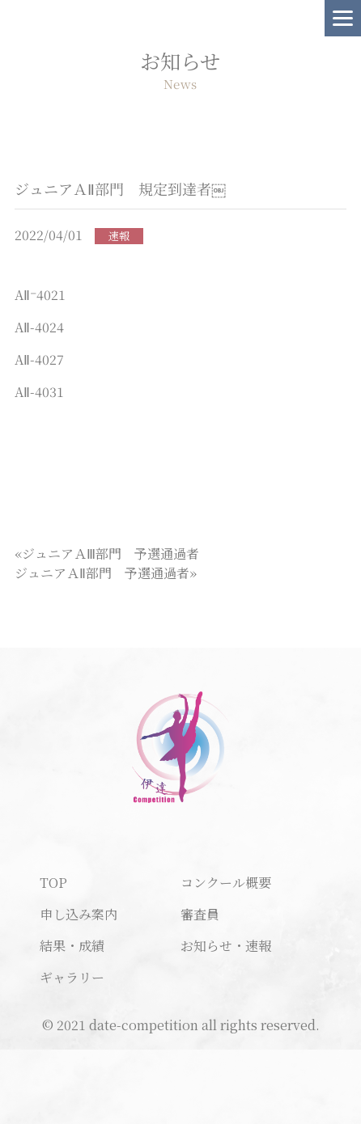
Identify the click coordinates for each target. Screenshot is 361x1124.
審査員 (199, 914)
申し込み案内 (78, 914)
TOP (53, 882)
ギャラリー (72, 977)
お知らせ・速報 (225, 945)
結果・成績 (72, 945)
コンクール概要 (225, 882)
